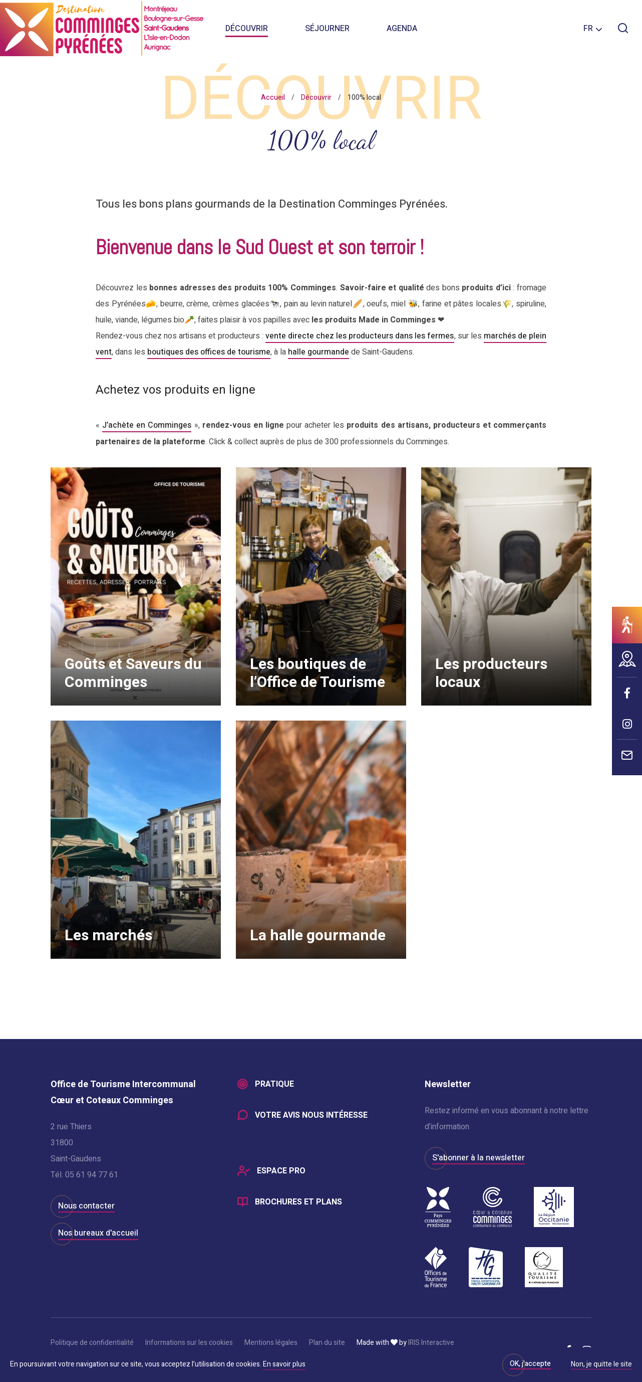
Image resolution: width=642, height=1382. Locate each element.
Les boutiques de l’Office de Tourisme (318, 671)
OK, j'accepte (530, 1363)
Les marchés (109, 934)
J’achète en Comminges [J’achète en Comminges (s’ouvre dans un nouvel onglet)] (146, 425)
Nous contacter (86, 1205)
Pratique (274, 1084)
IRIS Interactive (431, 1342)
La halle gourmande (319, 934)
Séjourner (327, 30)
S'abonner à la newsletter (478, 1157)
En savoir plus (284, 1364)
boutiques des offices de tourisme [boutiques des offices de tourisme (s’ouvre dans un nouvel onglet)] (208, 352)
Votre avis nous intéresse (311, 1115)
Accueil (273, 97)
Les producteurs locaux (492, 671)
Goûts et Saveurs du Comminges (134, 671)
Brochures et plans (298, 1202)
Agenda (402, 30)
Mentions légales (270, 1342)
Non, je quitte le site (601, 1364)
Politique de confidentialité (92, 1342)
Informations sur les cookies (189, 1342)
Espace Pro (281, 1171)
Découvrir (246, 30)
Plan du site (327, 1342)
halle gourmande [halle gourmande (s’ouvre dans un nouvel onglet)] (318, 352)
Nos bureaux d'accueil (98, 1233)
